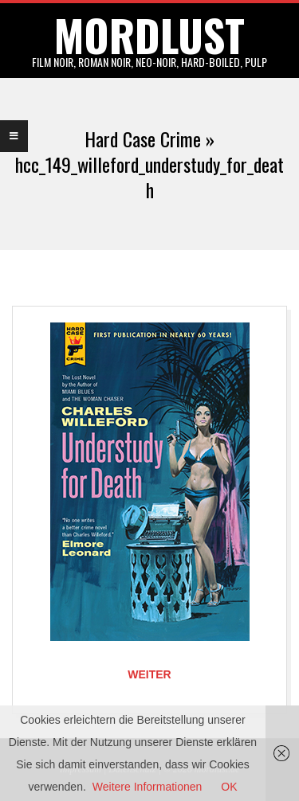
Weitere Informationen (147, 786)
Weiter (149, 674)
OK (229, 786)
